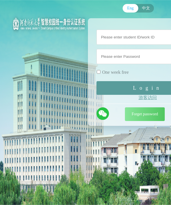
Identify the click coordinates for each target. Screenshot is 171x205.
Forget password (145, 114)
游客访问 (148, 97)
